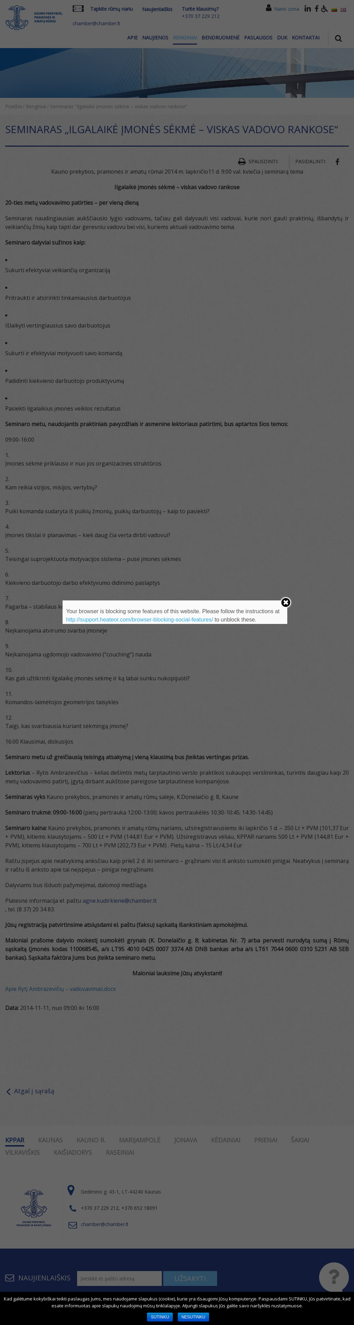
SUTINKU (160, 1317)
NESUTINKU (193, 1317)
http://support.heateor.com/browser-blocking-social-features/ (139, 620)
